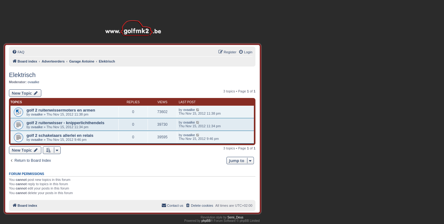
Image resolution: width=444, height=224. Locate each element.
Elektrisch (22, 74)
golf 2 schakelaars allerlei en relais (59, 135)
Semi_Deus (235, 217)
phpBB (206, 220)
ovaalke (33, 82)
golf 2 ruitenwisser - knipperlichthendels (65, 122)
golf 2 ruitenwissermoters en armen (60, 110)
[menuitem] (18, 52)
